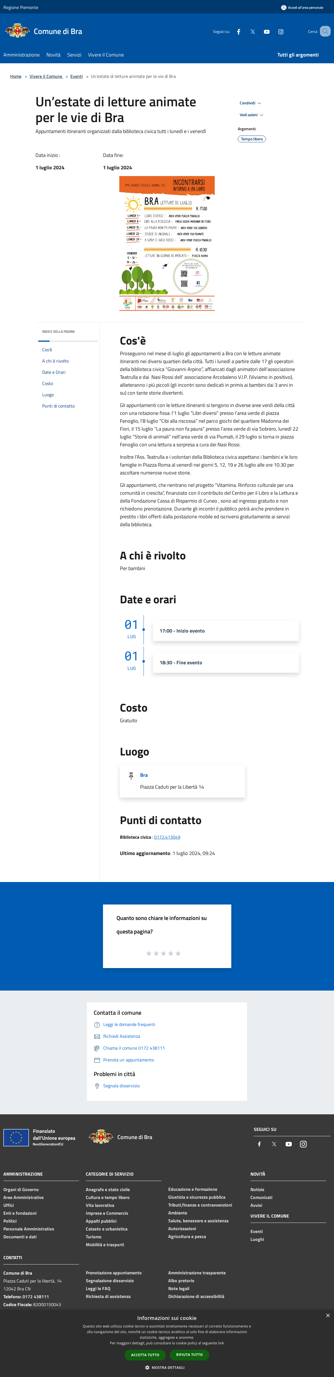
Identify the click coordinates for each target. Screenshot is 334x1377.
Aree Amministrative (23, 1197)
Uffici (8, 1205)
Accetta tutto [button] (145, 1355)
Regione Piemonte (20, 7)
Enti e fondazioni (20, 1213)
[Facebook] (231, 31)
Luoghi (257, 1239)
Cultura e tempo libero (108, 1197)
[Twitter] (245, 31)
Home (15, 76)
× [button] (328, 1316)
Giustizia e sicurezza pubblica (196, 1197)
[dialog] (167, 1343)
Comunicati (261, 1197)
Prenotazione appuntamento (114, 1272)
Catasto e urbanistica (106, 1228)
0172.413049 (167, 837)
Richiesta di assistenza (108, 1296)
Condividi (251, 103)
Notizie (257, 1189)
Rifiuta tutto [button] (189, 1354)
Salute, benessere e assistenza (198, 1220)
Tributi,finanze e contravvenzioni (200, 1205)
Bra (144, 775)
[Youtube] (259, 31)
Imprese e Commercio (107, 1213)
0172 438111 (36, 1296)
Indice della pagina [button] (58, 331)
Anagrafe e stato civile (108, 1189)
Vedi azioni (252, 115)
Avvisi (256, 1205)
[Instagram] (273, 31)
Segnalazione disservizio (110, 1280)
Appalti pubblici (101, 1221)
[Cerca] (324, 31)
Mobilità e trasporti (105, 1244)
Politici (10, 1221)
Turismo (94, 1236)
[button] (167, 1367)
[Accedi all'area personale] (302, 7)
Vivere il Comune (46, 76)
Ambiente (177, 1212)
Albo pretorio (181, 1280)
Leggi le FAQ (98, 1288)
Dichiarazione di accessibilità (196, 1296)
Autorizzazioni (182, 1228)
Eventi (76, 76)
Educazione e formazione (192, 1189)
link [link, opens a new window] (221, 1343)
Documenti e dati (20, 1236)
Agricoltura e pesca (187, 1236)
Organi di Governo (21, 1189)
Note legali (178, 1288)
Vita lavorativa (100, 1205)
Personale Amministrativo (28, 1228)
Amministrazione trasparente (197, 1272)
